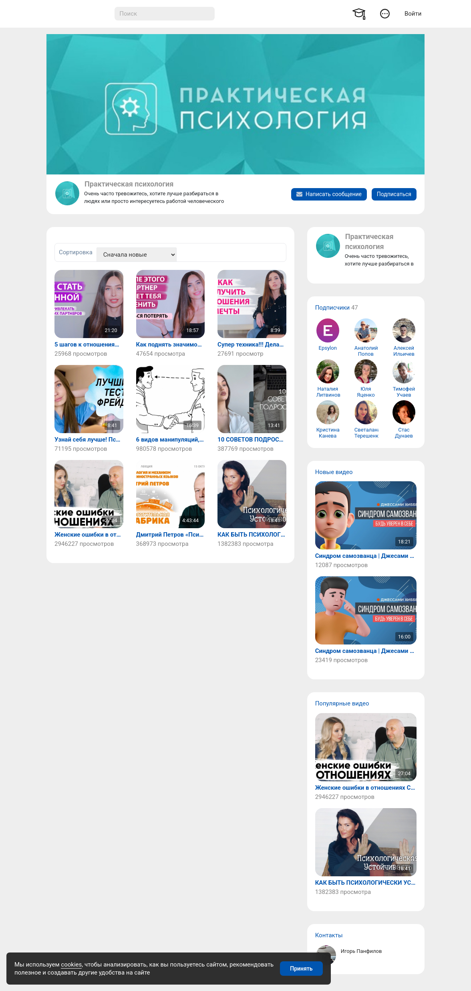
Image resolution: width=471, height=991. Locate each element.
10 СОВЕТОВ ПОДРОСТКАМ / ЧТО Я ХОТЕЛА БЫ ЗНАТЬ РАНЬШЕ (251, 439)
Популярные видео (342, 703)
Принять (301, 968)
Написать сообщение (329, 194)
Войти (413, 13)
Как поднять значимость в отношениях (170, 344)
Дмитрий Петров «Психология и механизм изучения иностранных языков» (170, 534)
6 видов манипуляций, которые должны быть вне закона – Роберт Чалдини (170, 439)
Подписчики (332, 307)
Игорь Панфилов (361, 951)
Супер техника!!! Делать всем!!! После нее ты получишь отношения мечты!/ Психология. (251, 344)
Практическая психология (129, 184)
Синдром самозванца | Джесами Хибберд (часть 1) (366, 651)
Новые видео (334, 472)
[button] (384, 13)
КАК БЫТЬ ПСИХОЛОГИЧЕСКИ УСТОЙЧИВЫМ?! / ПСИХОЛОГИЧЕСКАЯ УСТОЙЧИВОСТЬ (251, 534)
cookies (71, 964)
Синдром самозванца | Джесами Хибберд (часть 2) (366, 556)
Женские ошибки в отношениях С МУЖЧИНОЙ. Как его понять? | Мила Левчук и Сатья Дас (88, 534)
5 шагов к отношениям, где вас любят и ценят (88, 344)
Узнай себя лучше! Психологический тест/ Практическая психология (88, 439)
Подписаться (394, 194)
